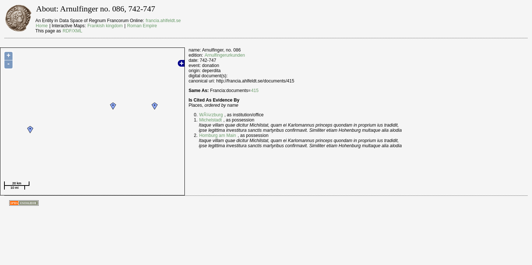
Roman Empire (142, 25)
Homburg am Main (217, 135)
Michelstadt (210, 120)
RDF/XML (72, 30)
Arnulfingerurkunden (225, 55)
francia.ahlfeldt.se (163, 20)
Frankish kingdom (105, 25)
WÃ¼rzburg (211, 114)
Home (41, 25)
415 (254, 90)
